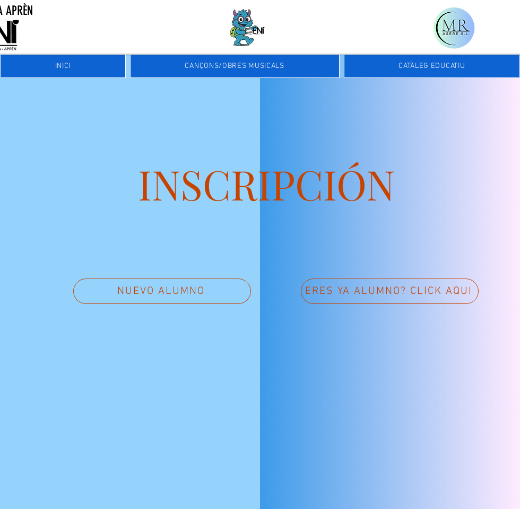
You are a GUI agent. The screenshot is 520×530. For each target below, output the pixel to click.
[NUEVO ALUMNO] (162, 291)
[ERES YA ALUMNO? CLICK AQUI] (390, 291)
